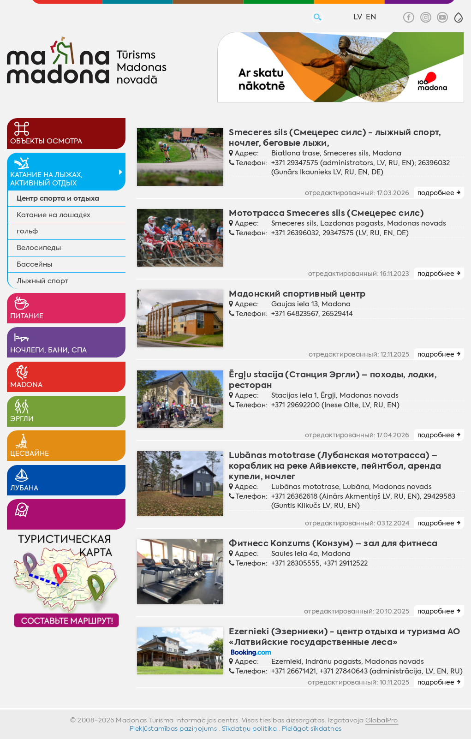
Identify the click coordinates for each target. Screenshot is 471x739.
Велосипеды (39, 247)
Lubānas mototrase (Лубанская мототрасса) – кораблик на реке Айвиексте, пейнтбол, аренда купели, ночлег (335, 465)
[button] (458, 17)
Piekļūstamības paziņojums (173, 728)
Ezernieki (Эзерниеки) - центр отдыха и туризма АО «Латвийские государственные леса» (344, 637)
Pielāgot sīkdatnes (312, 728)
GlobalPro (381, 720)
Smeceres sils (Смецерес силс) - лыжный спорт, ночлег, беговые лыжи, (335, 137)
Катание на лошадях (53, 215)
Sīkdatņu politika (249, 728)
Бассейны (34, 264)
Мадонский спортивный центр (297, 293)
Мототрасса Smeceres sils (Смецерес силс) (326, 213)
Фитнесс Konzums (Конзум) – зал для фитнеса (333, 543)
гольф (27, 231)
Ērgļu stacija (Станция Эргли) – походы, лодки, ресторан (333, 380)
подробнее (435, 193)
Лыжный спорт (42, 281)
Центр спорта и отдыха (58, 198)
